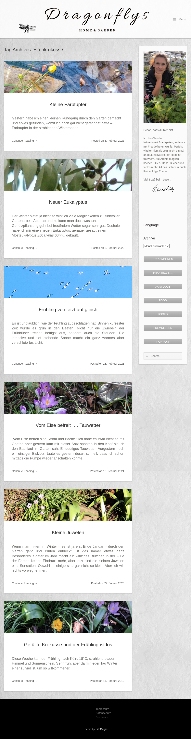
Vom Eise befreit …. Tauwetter (68, 425)
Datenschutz (103, 713)
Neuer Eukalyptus (68, 202)
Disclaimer (102, 717)
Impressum (102, 709)
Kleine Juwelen (68, 532)
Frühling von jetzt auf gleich (68, 309)
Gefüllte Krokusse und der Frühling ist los (68, 644)
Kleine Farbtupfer (68, 104)
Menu (179, 19)
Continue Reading (24, 140)
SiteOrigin (101, 729)
